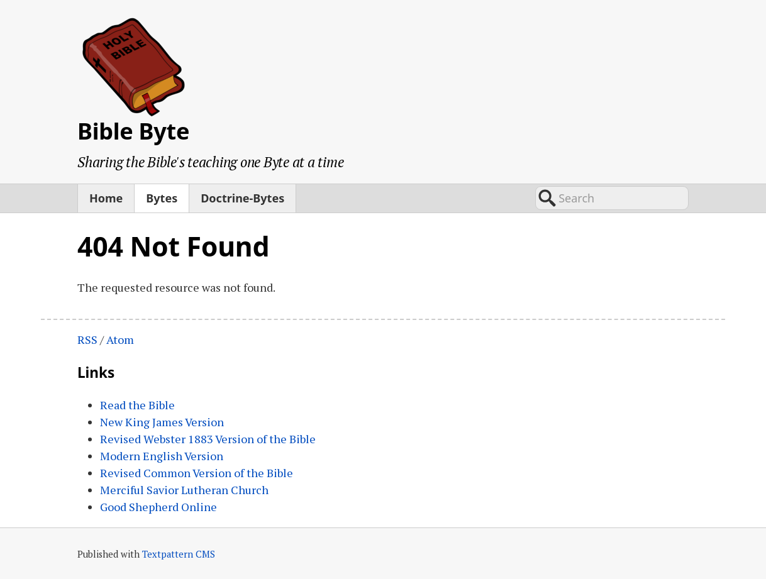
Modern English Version (161, 455)
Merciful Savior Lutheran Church (184, 489)
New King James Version (162, 421)
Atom (120, 339)
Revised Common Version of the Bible (196, 472)
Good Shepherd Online (158, 506)
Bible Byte (133, 131)
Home (106, 198)
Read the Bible (137, 404)
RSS (87, 339)
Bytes (161, 198)
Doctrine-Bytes (242, 198)
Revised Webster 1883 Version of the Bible (208, 438)
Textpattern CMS (178, 554)
